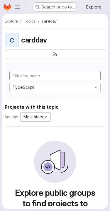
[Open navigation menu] (17, 7)
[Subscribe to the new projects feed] (55, 54)
